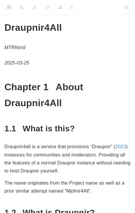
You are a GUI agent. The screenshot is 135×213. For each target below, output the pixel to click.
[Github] (126, 7)
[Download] (60, 7)
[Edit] (47, 7)
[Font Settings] (34, 7)
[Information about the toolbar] (72, 7)
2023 (120, 146)
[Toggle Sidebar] (8, 7)
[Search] (21, 7)
